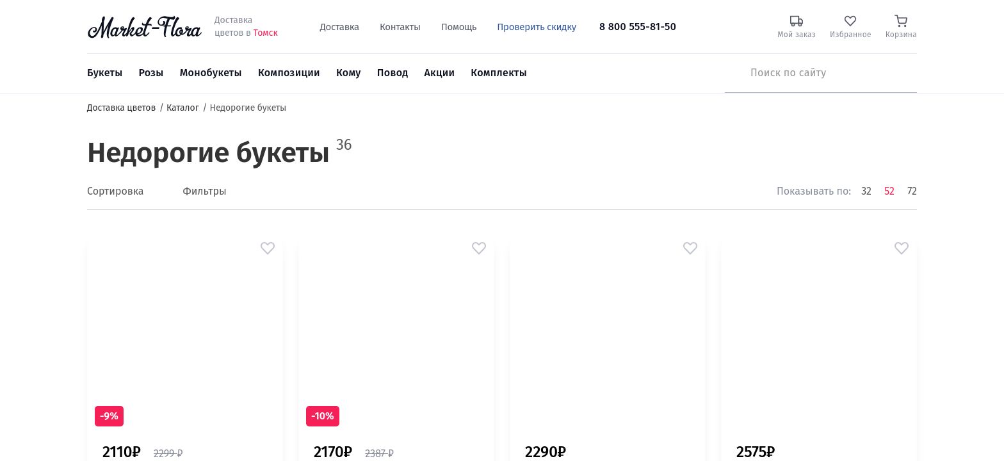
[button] (267, 248)
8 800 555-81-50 (637, 26)
